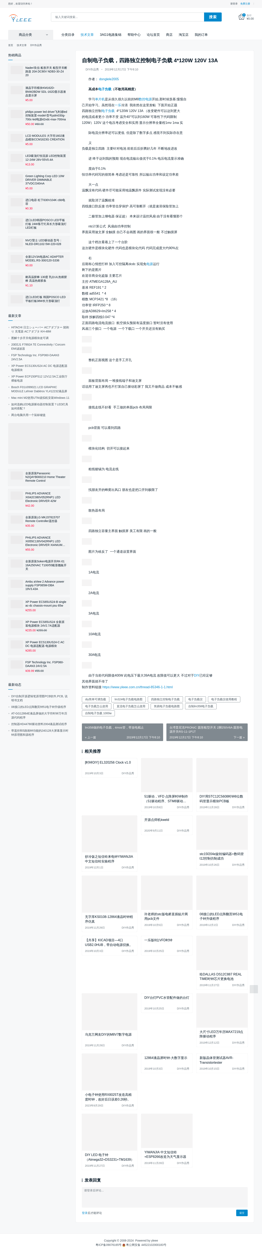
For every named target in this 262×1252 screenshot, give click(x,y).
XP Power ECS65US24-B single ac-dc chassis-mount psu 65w (45, 603)
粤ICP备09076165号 (109, 1244)
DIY (197, 675)
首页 (10, 45)
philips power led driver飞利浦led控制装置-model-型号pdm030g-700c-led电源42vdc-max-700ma (46, 115)
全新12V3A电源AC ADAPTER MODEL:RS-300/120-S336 (44, 258)
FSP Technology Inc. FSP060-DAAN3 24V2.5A (44, 664)
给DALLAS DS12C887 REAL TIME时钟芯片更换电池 (221, 976)
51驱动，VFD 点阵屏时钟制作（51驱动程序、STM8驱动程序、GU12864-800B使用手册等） (166, 799)
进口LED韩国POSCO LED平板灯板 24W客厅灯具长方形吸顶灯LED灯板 (46, 223)
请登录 (234, 3)
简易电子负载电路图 (167, 706)
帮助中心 (134, 34)
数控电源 (145, 99)
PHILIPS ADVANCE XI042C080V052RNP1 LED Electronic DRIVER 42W (42, 497)
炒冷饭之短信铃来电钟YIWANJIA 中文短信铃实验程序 (109, 859)
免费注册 (245, 3)
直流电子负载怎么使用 (131, 706)
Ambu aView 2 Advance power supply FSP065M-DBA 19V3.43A (44, 585)
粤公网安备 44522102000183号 (144, 1244)
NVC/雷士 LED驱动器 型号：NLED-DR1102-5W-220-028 (43, 241)
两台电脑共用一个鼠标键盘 (28, 414)
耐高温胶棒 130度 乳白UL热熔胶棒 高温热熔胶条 (46, 278)
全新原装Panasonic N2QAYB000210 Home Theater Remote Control (45, 476)
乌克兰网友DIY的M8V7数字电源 (108, 1034)
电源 (149, 264)
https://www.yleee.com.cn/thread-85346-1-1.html (137, 687)
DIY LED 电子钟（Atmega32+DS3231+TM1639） (109, 1157)
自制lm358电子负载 (200, 706)
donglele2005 (109, 79)
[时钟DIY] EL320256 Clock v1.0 (108, 762)
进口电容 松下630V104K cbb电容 (45, 201)
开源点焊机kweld (156, 819)
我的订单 (201, 34)
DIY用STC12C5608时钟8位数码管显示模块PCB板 (221, 799)
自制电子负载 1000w (98, 713)
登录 (85, 1213)
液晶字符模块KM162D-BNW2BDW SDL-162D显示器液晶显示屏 (45, 91)
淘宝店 (184, 34)
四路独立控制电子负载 (165, 699)
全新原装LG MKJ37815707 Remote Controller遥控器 (42, 518)
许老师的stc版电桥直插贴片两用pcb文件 (166, 916)
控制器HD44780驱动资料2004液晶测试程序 (39, 723)
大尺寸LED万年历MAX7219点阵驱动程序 (221, 1034)
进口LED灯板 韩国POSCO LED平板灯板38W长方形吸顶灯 (45, 298)
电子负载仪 (195, 699)
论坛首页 (153, 34)
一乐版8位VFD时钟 (158, 940)
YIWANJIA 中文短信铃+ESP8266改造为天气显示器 (165, 1154)
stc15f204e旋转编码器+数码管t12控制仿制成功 (222, 856)
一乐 (118, 105)
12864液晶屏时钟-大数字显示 (165, 1058)
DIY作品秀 (92, 69)
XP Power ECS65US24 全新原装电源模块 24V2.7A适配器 (44, 623)
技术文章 (87, 34)
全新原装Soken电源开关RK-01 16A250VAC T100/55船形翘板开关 (46, 565)
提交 (241, 1212)
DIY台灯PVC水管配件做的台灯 (166, 997)
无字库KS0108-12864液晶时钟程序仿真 (109, 919)
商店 (169, 34)
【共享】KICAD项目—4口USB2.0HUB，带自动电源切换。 (109, 942)
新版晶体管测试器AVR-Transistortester (216, 1060)
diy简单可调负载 (95, 699)
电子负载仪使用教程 (224, 699)
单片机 (100, 99)
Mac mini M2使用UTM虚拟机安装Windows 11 (40, 397)
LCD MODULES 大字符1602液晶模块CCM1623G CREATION (45, 137)
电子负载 (104, 89)
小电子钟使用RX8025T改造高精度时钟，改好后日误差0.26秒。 (108, 1097)
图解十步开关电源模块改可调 (30, 337)
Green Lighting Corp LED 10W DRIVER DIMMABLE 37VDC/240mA (44, 179)
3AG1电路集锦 (110, 34)
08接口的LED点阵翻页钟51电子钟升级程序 (221, 916)
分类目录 (68, 34)
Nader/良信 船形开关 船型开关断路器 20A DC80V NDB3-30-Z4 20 (46, 71)
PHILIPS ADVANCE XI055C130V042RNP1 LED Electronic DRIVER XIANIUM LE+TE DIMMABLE (43, 541)
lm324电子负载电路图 (128, 699)
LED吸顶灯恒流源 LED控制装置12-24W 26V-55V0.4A (45, 157)
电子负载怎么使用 (96, 706)
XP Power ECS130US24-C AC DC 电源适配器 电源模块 (44, 643)
